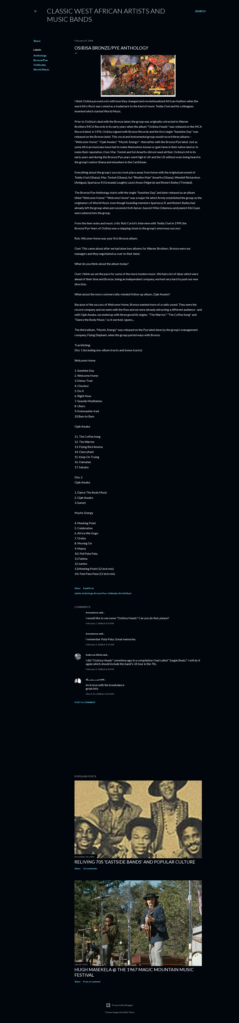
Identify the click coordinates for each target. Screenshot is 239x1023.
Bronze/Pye (40, 60)
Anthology (39, 55)
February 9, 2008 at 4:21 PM (100, 669)
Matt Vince (128, 1012)
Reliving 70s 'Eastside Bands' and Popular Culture (135, 861)
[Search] (200, 11)
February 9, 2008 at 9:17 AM (100, 644)
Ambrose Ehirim (94, 654)
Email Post (88, 588)
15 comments (90, 868)
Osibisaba (39, 64)
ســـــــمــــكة (93, 679)
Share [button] (37, 40)
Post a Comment (85, 702)
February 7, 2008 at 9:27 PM (100, 623)
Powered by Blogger (119, 1005)
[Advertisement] (138, 739)
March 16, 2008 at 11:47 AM (100, 693)
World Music (41, 69)
